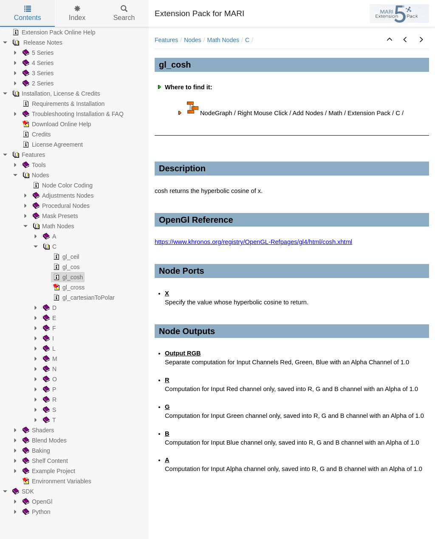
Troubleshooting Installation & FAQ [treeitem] (72, 114)
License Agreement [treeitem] (52, 144)
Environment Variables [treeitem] (56, 481)
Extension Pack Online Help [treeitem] (53, 32)
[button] (389, 40)
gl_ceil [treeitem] (65, 257)
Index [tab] (77, 13)
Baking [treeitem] (35, 450)
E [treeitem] (48, 318)
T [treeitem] (48, 420)
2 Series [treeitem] (37, 83)
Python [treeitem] (36, 512)
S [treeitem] (48, 410)
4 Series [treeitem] (37, 63)
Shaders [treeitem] (37, 430)
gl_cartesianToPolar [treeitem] (83, 297)
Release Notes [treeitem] (36, 42)
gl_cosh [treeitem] (67, 277)
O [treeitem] (49, 379)
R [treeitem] (48, 399)
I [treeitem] (47, 338)
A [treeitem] (48, 236)
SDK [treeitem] (22, 491)
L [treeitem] (48, 348)
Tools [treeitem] (33, 165)
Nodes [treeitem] (35, 175)
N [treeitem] (48, 369)
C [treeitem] (48, 246)
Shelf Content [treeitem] (44, 461)
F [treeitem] (48, 328)
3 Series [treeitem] (37, 73)
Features (166, 40)
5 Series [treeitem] (37, 53)
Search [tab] (124, 13)
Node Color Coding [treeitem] (62, 185)
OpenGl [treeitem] (36, 501)
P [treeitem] (48, 389)
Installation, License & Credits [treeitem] (55, 93)
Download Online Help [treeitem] (56, 124)
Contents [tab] (27, 13)
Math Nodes (223, 40)
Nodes (192, 40)
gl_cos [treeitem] (65, 267)
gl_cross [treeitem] (68, 287)
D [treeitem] (48, 308)
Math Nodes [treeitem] (52, 226)
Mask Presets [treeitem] (54, 216)
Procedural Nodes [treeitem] (60, 206)
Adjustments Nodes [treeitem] (62, 195)
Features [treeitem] (28, 155)
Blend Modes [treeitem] (44, 440)
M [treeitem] (49, 359)
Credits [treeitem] (36, 134)
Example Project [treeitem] (48, 471)
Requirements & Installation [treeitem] (63, 104)
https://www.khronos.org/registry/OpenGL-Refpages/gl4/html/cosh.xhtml (253, 241)
